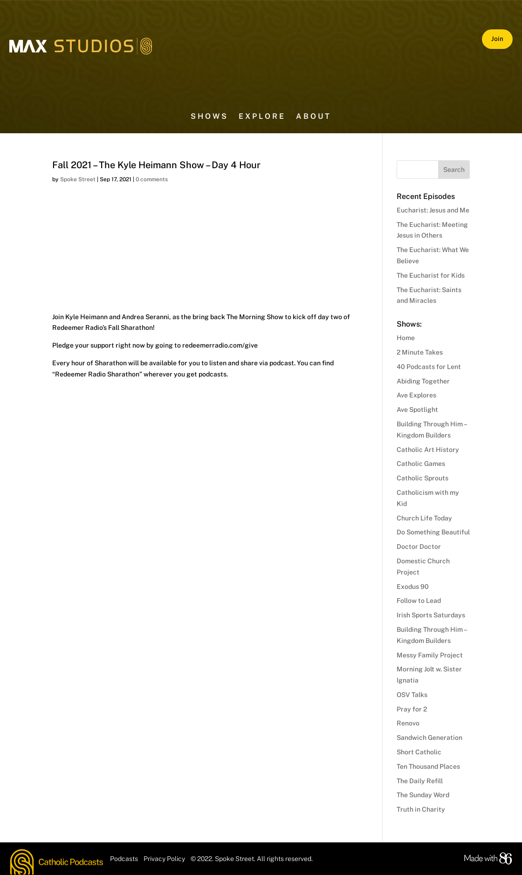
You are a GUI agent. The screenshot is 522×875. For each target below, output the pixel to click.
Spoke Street (78, 179)
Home (406, 338)
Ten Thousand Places (428, 766)
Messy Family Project (430, 655)
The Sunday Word (423, 795)
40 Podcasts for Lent (429, 366)
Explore (262, 117)
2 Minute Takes (420, 352)
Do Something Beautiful (433, 532)
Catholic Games (421, 463)
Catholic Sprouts (422, 478)
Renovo (408, 723)
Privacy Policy (164, 858)
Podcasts (124, 858)
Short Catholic (419, 752)
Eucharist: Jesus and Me (433, 210)
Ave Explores (416, 395)
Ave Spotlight (417, 409)
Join (497, 38)
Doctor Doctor (419, 546)
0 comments (152, 179)
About (313, 117)
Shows (209, 117)
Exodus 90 (413, 586)
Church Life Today (424, 518)
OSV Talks (412, 694)
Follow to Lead (419, 600)
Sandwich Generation (429, 737)
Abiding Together (423, 381)
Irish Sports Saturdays (431, 615)
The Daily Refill (420, 781)
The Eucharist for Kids (431, 275)
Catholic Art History (428, 449)
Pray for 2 (412, 709)
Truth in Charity (421, 809)
